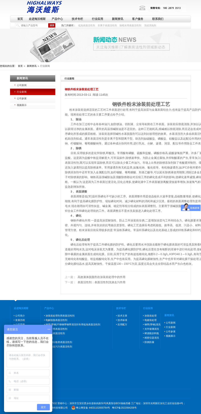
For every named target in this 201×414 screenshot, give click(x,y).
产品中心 (57, 18)
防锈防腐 (149, 342)
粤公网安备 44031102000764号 (93, 407)
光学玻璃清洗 (152, 329)
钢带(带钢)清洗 (153, 324)
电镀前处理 (151, 320)
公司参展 (22, 98)
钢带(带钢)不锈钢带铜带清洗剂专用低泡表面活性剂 (73, 324)
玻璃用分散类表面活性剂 (59, 342)
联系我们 (157, 18)
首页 (20, 18)
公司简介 (20, 315)
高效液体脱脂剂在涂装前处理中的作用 (95, 277)
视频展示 (22, 105)
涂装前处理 (151, 315)
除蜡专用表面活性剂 (56, 329)
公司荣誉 (20, 324)
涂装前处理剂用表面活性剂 (60, 315)
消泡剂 (49, 337)
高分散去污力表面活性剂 (59, 346)
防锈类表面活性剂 (55, 333)
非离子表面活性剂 (107, 25)
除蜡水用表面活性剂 (130, 25)
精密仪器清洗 (152, 337)
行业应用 (97, 18)
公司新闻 (22, 85)
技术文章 (122, 315)
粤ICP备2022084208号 (124, 407)
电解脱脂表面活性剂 (56, 320)
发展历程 (20, 320)
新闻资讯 (117, 18)
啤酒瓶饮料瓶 (152, 333)
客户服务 (137, 18)
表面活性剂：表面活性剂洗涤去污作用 (95, 282)
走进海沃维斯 (37, 18)
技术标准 (122, 320)
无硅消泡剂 (150, 25)
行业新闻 (22, 91)
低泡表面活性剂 (86, 25)
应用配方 (122, 324)
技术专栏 (77, 18)
